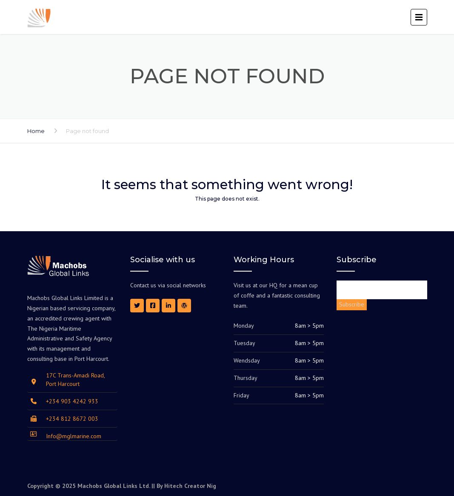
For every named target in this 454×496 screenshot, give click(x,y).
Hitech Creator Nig (190, 486)
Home (36, 131)
